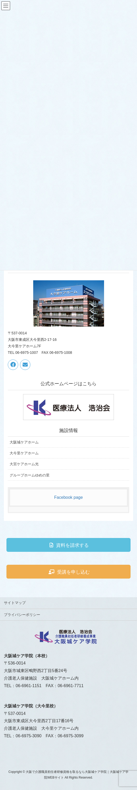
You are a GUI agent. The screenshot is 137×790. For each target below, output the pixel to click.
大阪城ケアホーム (24, 442)
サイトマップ (15, 603)
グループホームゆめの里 (30, 475)
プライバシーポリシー (22, 615)
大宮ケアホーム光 (24, 464)
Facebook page (68, 497)
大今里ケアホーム (24, 453)
